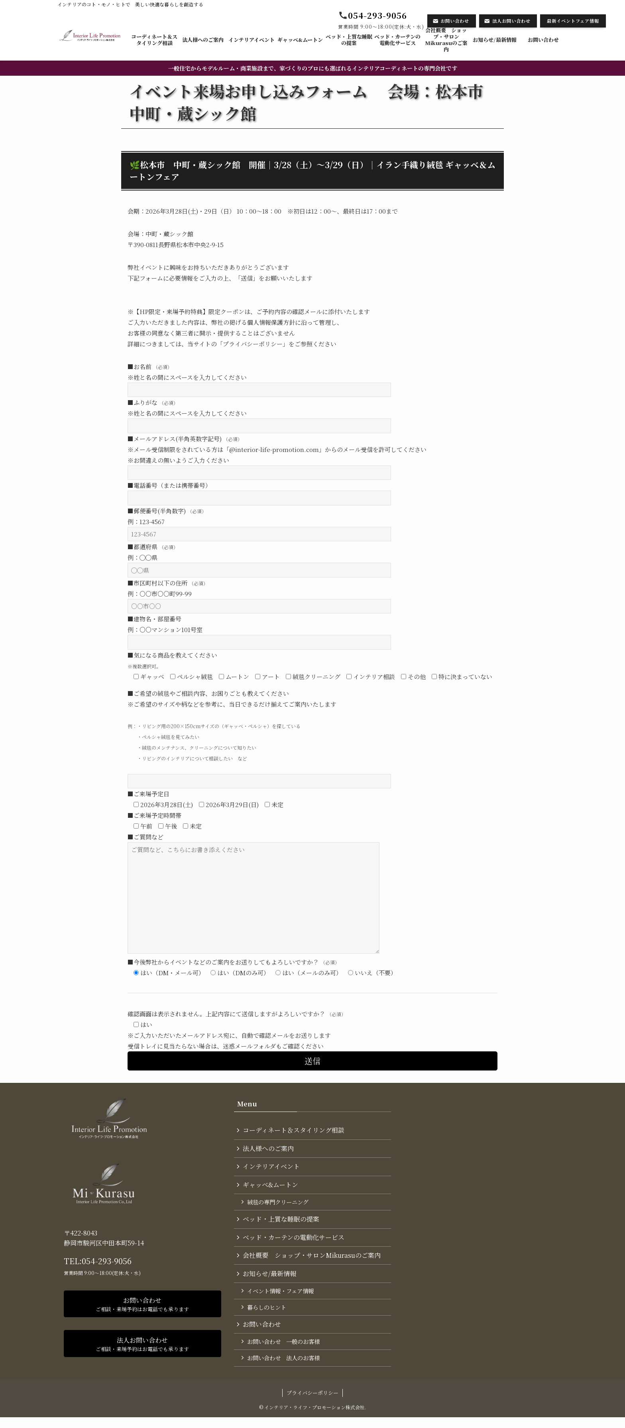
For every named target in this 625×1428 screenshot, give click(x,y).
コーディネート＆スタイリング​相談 (294, 1130)
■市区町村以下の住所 (168, 583)
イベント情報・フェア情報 (281, 1298)
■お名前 (150, 366)
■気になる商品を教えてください (172, 655)
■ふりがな (153, 402)
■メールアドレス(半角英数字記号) (185, 438)
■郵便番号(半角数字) (167, 511)
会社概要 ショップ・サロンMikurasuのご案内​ (312, 1260)
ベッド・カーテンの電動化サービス (294, 1242)
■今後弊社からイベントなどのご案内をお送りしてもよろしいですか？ (234, 962)
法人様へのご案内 (269, 1149)
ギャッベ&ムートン (271, 1187)
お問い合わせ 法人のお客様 (284, 1368)
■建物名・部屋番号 (154, 619)
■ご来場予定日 (148, 794)
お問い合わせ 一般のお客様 (284, 1351)
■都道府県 (153, 546)
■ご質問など (145, 837)
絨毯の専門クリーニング (279, 1205)
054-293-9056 (107, 1261)
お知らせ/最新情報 (270, 1280)
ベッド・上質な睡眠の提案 (282, 1223)
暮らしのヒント (267, 1315)
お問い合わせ (263, 1333)
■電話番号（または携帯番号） (169, 485)
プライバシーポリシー (312, 1403)
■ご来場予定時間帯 (154, 815)
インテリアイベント (272, 1168)
